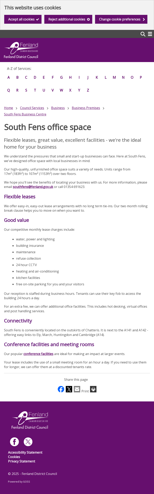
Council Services (32, 108)
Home (8, 108)
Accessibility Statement (25, 452)
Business (58, 108)
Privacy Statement (21, 461)
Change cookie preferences (119, 19)
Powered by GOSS (19, 481)
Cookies (14, 457)
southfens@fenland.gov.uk (33, 187)
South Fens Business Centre (25, 114)
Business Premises (86, 108)
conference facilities (38, 354)
